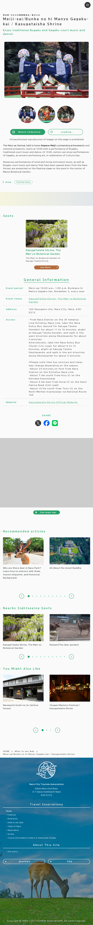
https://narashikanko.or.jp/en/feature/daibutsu (70, 553)
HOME (6, 751)
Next (71, 596)
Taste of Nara (14, 826)
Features (11, 815)
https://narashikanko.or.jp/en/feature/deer (23, 558)
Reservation (13, 830)
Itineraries (12, 819)
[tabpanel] (23, 558)
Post (38, 423)
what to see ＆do (15, 822)
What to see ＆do (24, 751)
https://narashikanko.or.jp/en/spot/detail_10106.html (23, 632)
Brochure (24, 861)
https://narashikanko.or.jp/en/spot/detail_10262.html (70, 692)
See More (45, 267)
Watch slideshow (29, 132)
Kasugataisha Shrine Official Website (53, 402)
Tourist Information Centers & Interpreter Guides (31, 838)
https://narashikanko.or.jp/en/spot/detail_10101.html (23, 692)
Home (9, 811)
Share (47, 423)
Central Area (23, 182)
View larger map (48, 512)
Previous (22, 596)
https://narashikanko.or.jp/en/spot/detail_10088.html (70, 630)
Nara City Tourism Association (18, 4)
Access (10, 834)
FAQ (69, 861)
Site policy (12, 851)
